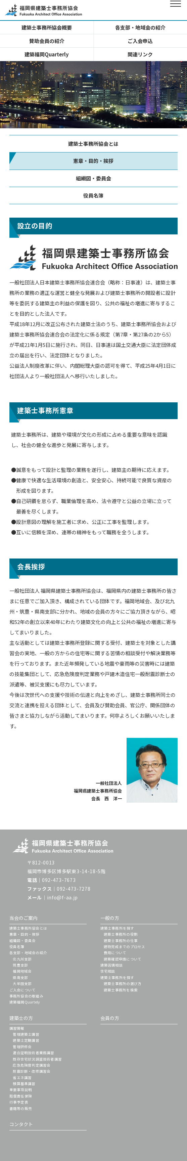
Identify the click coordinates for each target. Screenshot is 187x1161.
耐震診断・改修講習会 (31, 1071)
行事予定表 (18, 1102)
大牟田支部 (22, 983)
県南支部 (20, 977)
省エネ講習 (22, 1077)
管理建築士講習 (26, 1034)
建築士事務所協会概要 (46, 27)
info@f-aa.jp (62, 897)
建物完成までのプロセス (124, 946)
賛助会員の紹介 (46, 40)
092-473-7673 (59, 880)
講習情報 (17, 1028)
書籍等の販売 (20, 1108)
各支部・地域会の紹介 (140, 27)
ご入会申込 (140, 40)
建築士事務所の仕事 (121, 940)
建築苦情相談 (111, 965)
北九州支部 (22, 959)
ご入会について (22, 989)
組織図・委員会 (93, 178)
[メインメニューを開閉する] (175, 10)
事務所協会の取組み (26, 995)
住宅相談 (107, 971)
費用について (115, 952)
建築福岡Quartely (24, 1001)
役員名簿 (93, 195)
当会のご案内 (23, 917)
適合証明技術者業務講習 (33, 1052)
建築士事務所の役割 (121, 934)
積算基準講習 (24, 1083)
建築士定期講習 (26, 1040)
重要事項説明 (20, 1089)
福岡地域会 (22, 971)
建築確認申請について (122, 959)
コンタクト (21, 1124)
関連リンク (140, 54)
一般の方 (109, 917)
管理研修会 (22, 1046)
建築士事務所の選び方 (122, 983)
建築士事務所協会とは (93, 143)
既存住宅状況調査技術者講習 (37, 1059)
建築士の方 (21, 1018)
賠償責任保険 (20, 1096)
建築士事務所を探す (117, 928)
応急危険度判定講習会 (31, 1065)
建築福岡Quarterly (47, 54)
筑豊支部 (20, 965)
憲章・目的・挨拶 (24, 934)
